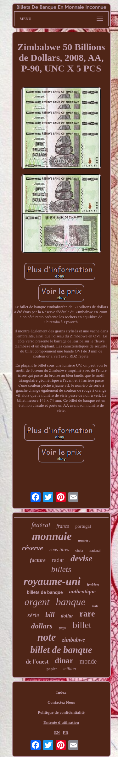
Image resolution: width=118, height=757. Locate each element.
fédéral (40, 525)
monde (88, 661)
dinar (64, 660)
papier (52, 669)
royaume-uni (52, 581)
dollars (42, 626)
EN (57, 732)
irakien (93, 584)
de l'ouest (37, 662)
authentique (82, 592)
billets (61, 569)
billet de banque (61, 649)
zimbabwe (73, 640)
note (46, 637)
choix (79, 550)
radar (58, 560)
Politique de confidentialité (61, 712)
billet (82, 625)
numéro (84, 540)
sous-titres (59, 549)
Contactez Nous (61, 702)
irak (95, 606)
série (33, 615)
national (94, 550)
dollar (67, 615)
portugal (83, 526)
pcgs (62, 627)
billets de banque (45, 592)
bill (49, 614)
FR (65, 732)
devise (81, 558)
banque (71, 601)
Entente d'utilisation (61, 722)
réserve (32, 548)
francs (62, 526)
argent (37, 601)
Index (61, 692)
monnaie (51, 536)
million (69, 668)
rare (87, 613)
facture (38, 560)
